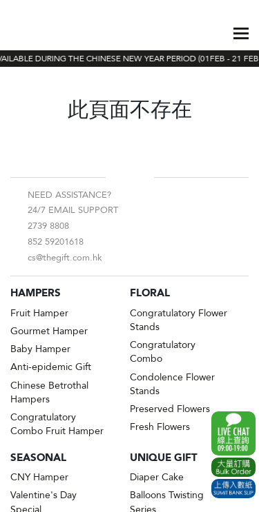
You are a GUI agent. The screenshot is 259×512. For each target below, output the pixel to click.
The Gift (43, 33)
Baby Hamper (40, 349)
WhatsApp (233, 433)
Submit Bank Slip (233, 488)
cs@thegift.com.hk (65, 258)
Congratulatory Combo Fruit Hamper (57, 424)
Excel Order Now (233, 467)
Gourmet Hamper (49, 331)
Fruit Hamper (39, 313)
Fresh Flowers (160, 426)
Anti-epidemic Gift (50, 366)
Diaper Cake (157, 477)
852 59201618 (56, 242)
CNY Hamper (39, 477)
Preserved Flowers (170, 409)
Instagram (141, 177)
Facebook (118, 177)
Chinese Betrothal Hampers (49, 392)
